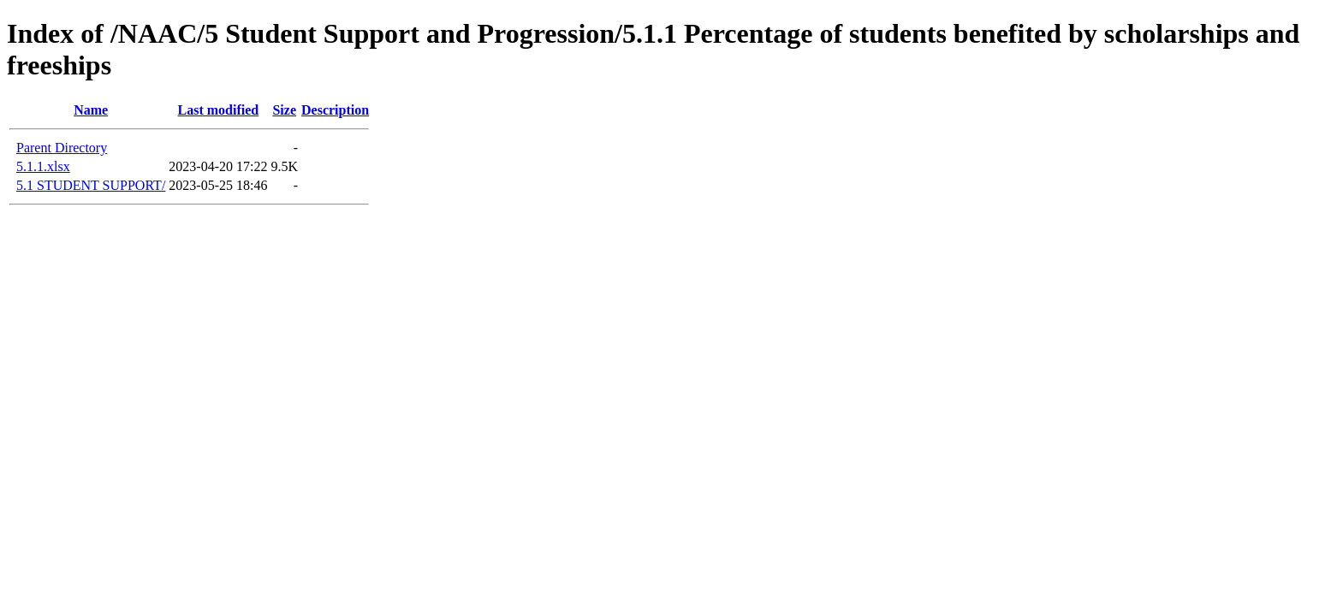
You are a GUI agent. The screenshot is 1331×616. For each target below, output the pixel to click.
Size (284, 110)
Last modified (218, 110)
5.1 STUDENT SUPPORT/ (90, 185)
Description (335, 110)
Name (91, 110)
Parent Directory (61, 147)
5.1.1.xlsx (43, 166)
